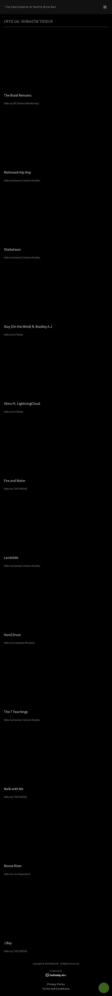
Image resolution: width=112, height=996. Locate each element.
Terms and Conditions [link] (56, 988)
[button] (105, 7)
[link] (30, 6)
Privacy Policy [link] (56, 984)
